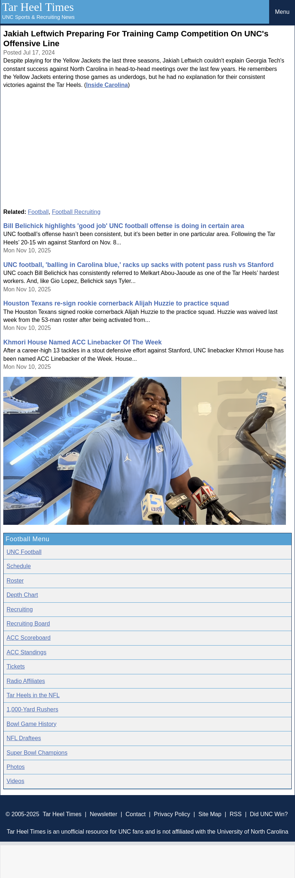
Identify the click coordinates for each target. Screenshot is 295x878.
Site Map (209, 814)
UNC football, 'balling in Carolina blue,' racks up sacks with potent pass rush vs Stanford (138, 264)
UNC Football (24, 552)
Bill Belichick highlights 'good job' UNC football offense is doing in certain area (123, 226)
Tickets (16, 666)
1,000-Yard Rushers (32, 709)
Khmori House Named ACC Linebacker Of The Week (82, 342)
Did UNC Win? (269, 814)
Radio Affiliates (26, 681)
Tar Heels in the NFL (33, 695)
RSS (235, 814)
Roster (15, 581)
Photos (16, 767)
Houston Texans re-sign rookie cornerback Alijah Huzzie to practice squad (116, 303)
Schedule (19, 566)
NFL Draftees (24, 738)
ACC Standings (26, 652)
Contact (136, 814)
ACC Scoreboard (29, 638)
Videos (15, 781)
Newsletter (103, 814)
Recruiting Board (28, 623)
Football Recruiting (76, 212)
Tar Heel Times (38, 6)
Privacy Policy (172, 814)
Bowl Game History (31, 724)
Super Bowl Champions (37, 753)
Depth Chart (22, 595)
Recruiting (20, 609)
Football (38, 212)
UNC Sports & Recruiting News (38, 17)
